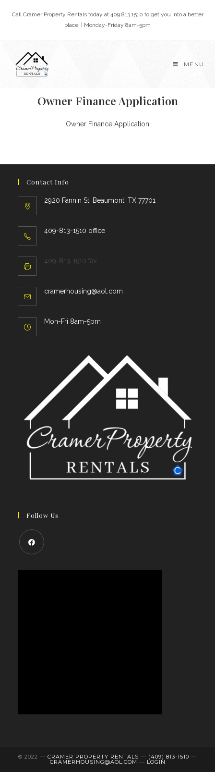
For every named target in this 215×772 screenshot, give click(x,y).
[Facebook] (31, 541)
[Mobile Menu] (188, 64)
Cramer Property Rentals (93, 756)
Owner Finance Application (107, 124)
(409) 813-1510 (168, 756)
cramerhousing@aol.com (83, 291)
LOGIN (156, 762)
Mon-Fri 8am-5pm (72, 321)
